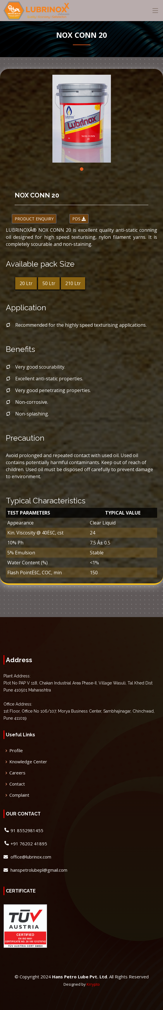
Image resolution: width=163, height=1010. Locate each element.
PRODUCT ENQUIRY (34, 219)
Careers (17, 773)
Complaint (19, 795)
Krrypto (93, 984)
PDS (79, 219)
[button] (81, 169)
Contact (17, 784)
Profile (16, 750)
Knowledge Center (28, 761)
